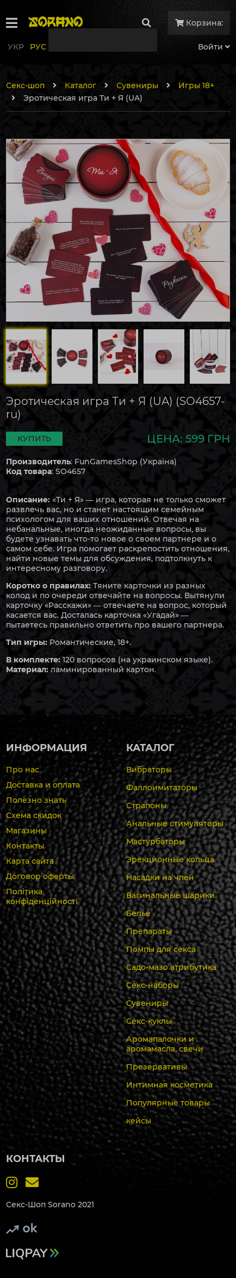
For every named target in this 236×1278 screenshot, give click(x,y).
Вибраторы (149, 770)
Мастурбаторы (155, 841)
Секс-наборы (152, 985)
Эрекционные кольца (170, 859)
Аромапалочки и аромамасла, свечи (164, 1044)
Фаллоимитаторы (161, 787)
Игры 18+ (196, 85)
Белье (138, 913)
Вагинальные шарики (170, 895)
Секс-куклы (149, 1021)
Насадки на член (160, 877)
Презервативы (156, 1067)
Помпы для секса (161, 949)
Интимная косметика (169, 1085)
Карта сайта (30, 861)
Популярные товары (168, 1103)
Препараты (149, 931)
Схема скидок (33, 815)
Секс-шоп (25, 85)
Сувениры (137, 85)
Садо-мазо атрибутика (171, 967)
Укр (16, 47)
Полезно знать (36, 800)
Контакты (25, 846)
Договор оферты (40, 876)
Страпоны (146, 805)
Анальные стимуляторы (174, 823)
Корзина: (199, 23)
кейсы (138, 1121)
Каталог (80, 85)
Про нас (22, 770)
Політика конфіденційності (42, 896)
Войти (214, 47)
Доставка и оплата (43, 785)
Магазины (26, 830)
